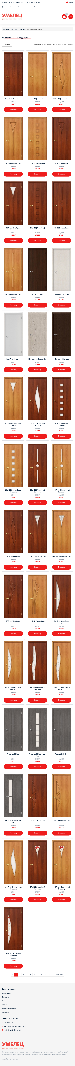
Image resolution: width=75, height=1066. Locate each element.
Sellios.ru (16, 1059)
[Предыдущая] (12, 975)
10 (49, 975)
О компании (6, 993)
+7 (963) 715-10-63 (11, 1022)
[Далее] (53, 975)
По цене (59, 44)
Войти (69, 2)
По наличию (68, 44)
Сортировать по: (38, 44)
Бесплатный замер (33, 7)
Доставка (5, 7)
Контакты (21, 7)
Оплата (12, 7)
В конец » (59, 975)
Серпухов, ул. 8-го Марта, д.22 (13, 2)
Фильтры (7, 45)
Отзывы (5, 1004)
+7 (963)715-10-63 (34, 2)
